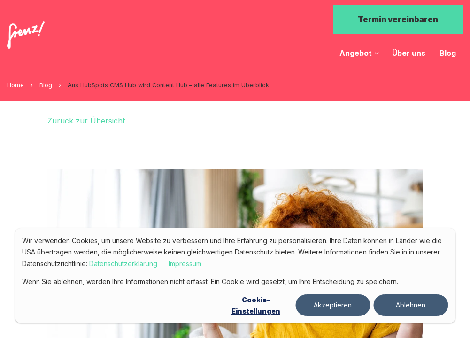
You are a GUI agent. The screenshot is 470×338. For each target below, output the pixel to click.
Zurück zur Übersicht (86, 120)
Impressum (185, 264)
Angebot (355, 53)
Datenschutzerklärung (123, 264)
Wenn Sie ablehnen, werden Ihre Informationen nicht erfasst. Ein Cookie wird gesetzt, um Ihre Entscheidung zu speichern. (210, 281)
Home (15, 85)
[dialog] (235, 275)
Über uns (408, 53)
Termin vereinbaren (398, 19)
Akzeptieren (333, 305)
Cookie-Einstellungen (255, 305)
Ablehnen (410, 305)
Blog (447, 53)
